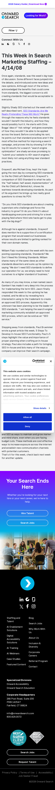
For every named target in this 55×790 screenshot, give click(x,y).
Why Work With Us (37, 631)
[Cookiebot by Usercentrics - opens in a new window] (33, 361)
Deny (27, 426)
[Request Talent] (27, 762)
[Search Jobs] (27, 523)
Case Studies (13, 659)
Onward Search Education (21, 688)
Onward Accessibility (18, 684)
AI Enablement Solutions (15, 628)
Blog (31, 618)
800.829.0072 (14, 716)
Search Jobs (35, 623)
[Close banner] (51, 361)
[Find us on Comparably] (8, 44)
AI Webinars (13, 653)
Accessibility (45, 772)
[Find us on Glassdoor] (14, 44)
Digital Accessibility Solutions (13, 639)
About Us (34, 637)
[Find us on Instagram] (29, 44)
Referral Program (38, 661)
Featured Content (16, 664)
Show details (39, 408)
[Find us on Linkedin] (3, 44)
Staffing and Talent (13, 620)
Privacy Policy (9, 772)
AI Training (12, 648)
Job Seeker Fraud (28, 775)
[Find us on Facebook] (24, 44)
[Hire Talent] (27, 513)
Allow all (27, 417)
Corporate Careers (34, 654)
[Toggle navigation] (51, 15)
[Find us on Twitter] (19, 44)
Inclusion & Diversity (35, 645)
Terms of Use (27, 772)
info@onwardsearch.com (20, 713)
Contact (33, 666)
